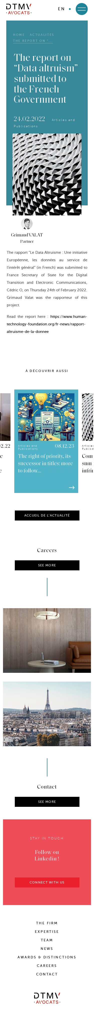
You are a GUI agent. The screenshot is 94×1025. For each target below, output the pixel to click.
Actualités (42, 35)
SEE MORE (47, 807)
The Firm (47, 923)
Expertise (47, 932)
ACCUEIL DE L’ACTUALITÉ (47, 521)
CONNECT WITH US (47, 888)
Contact (47, 974)
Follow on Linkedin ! (47, 861)
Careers (47, 966)
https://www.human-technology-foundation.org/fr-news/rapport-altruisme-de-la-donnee (47, 324)
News (47, 949)
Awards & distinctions (47, 957)
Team (47, 940)
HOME (19, 35)
